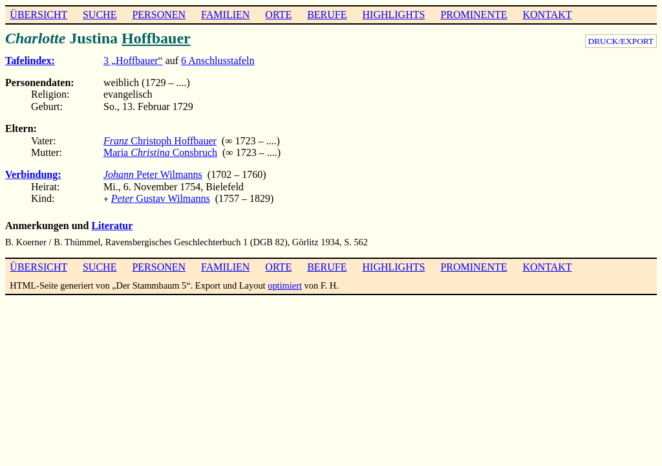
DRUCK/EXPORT (621, 41)
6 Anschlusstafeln (217, 60)
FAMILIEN (225, 14)
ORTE (278, 14)
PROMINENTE (473, 14)
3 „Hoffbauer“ (133, 60)
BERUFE (327, 14)
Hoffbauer (156, 38)
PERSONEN (159, 14)
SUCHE (99, 14)
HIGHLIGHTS (394, 14)
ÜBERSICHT (38, 14)
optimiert (285, 284)
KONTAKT (546, 14)
